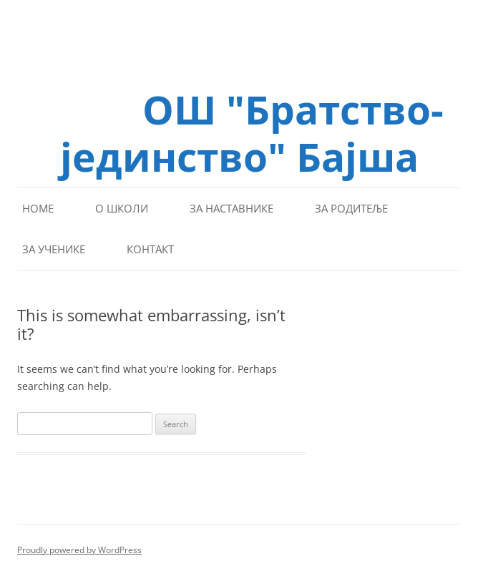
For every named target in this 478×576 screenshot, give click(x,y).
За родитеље (351, 208)
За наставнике (231, 208)
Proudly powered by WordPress (79, 550)
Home (38, 208)
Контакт (150, 249)
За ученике (53, 249)
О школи (121, 208)
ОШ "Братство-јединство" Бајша (252, 131)
